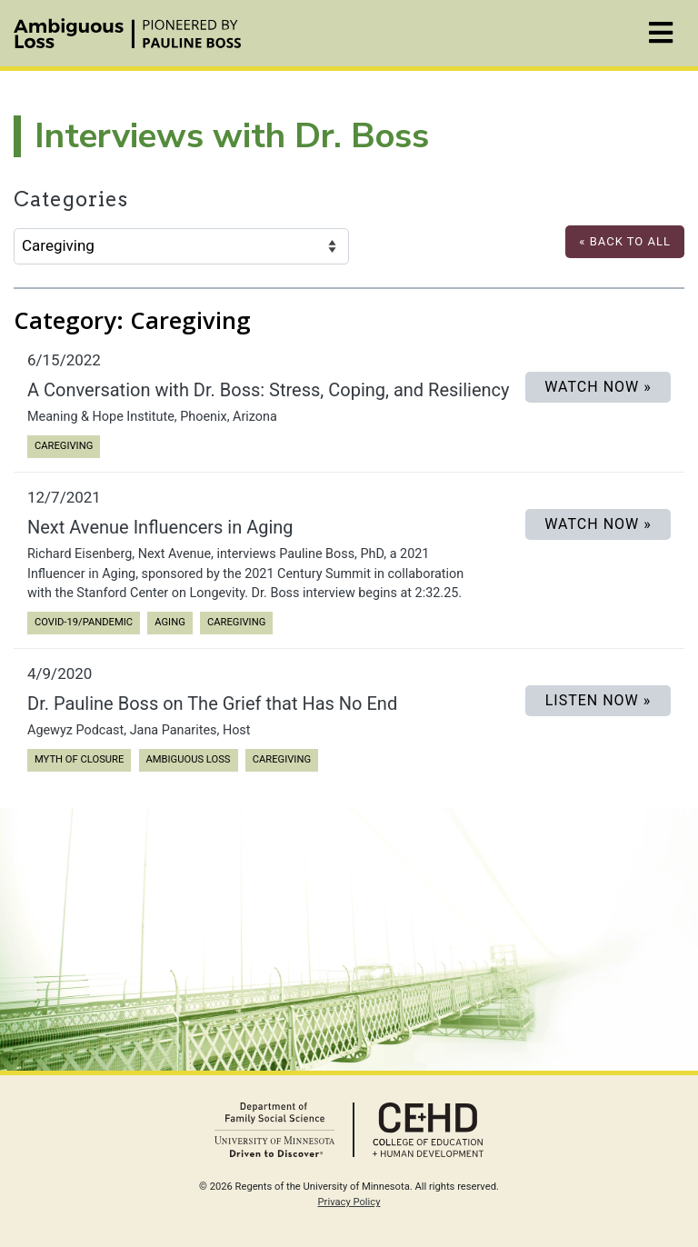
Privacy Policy (349, 1202)
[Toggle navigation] (660, 33)
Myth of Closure (79, 758)
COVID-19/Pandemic (83, 621)
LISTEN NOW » (598, 700)
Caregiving (63, 445)
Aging (173, 621)
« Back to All (625, 241)
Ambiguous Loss (188, 758)
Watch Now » (598, 386)
